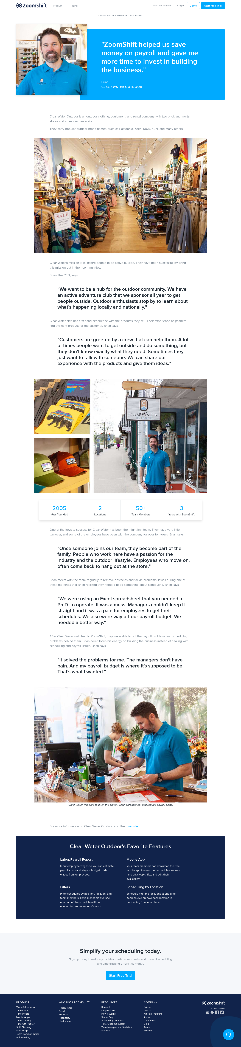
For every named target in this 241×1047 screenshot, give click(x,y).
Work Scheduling (25, 1007)
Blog (146, 1024)
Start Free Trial (213, 5)
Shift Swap (22, 1030)
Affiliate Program (153, 1013)
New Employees (162, 5)
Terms (147, 1027)
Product (58, 5)
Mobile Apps (23, 1017)
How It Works (108, 1013)
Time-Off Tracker (25, 1024)
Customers (150, 1020)
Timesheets (22, 1013)
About (147, 1017)
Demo (193, 5)
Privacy (148, 1030)
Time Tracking (24, 1020)
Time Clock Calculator (113, 1024)
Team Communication (28, 1034)
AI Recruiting (23, 1037)
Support (105, 1007)
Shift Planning (23, 1027)
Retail (62, 1011)
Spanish (105, 1030)
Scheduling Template (112, 1020)
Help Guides (108, 1010)
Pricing (74, 5)
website (132, 826)
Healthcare (65, 1021)
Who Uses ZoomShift (74, 1002)
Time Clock (22, 1010)
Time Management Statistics (116, 1027)
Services (63, 1014)
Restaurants (65, 1007)
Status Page (107, 1017)
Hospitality (64, 1018)
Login (180, 5)
